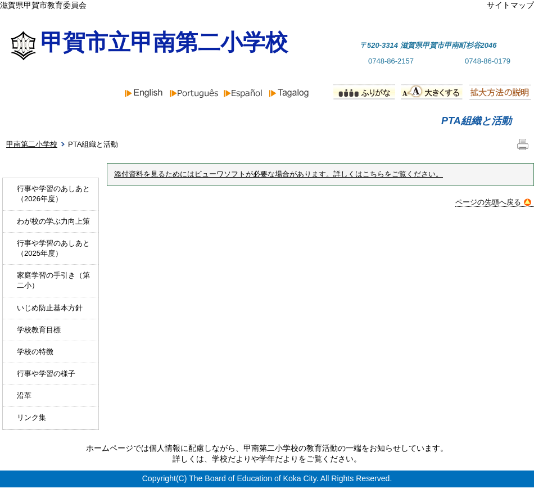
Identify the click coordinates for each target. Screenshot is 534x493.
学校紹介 (253, 120)
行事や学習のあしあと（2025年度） (53, 248)
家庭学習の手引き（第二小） (53, 280)
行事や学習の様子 (46, 373)
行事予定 (357, 120)
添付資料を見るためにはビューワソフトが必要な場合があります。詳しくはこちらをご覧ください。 (278, 174)
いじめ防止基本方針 (50, 308)
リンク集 (31, 417)
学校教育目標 (39, 329)
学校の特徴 (35, 351)
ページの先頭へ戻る (493, 202)
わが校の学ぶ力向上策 (53, 221)
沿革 (24, 395)
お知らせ (149, 120)
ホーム (40, 120)
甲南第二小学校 (31, 144)
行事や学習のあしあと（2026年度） (53, 193)
